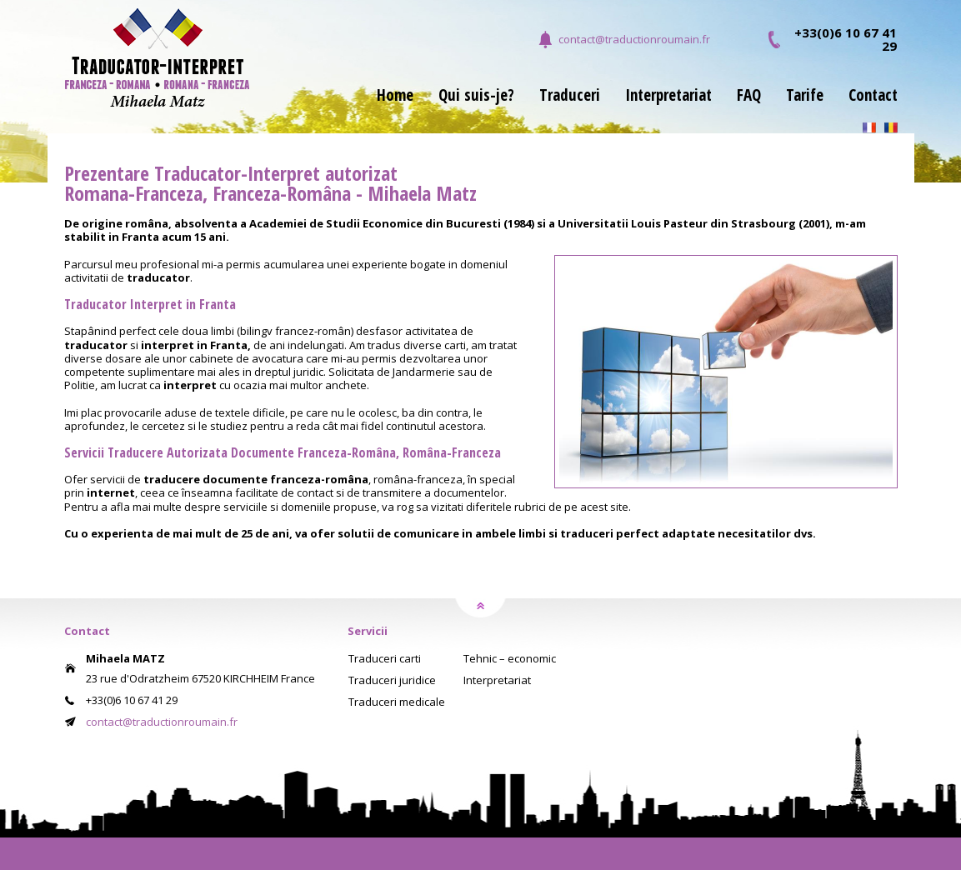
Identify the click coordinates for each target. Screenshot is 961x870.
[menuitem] (382, 105)
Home (395, 97)
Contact (873, 97)
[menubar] (625, 105)
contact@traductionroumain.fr (634, 39)
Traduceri (569, 97)
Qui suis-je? (476, 97)
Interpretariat (668, 97)
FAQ (749, 97)
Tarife (804, 97)
